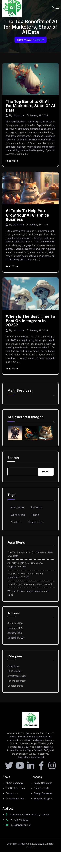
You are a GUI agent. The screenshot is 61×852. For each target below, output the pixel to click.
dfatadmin (18, 115)
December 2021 (16, 637)
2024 (29, 39)
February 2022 (15, 628)
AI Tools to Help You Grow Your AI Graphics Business (27, 215)
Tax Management (16, 680)
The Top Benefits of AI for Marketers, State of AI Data (30, 105)
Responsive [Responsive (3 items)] (36, 522)
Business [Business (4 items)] (36, 507)
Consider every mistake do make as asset (29, 584)
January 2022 (15, 632)
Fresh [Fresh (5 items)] (35, 514)
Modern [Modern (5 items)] (16, 522)
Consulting (13, 666)
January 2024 (15, 623)
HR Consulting (14, 671)
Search (13, 457)
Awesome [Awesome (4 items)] (17, 507)
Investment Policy (16, 675)
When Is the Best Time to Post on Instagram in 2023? (30, 320)
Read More (12, 160)
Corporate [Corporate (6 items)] (18, 514)
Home (20, 39)
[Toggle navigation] (56, 7)
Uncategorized (15, 685)
